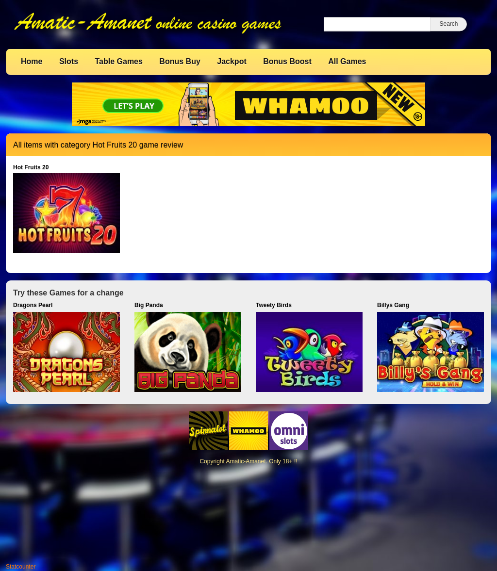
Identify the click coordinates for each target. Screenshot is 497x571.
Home (31, 61)
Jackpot (231, 61)
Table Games (118, 61)
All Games (347, 61)
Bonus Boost (287, 61)
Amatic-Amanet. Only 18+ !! (261, 461)
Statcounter (20, 566)
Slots (68, 61)
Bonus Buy (179, 61)
